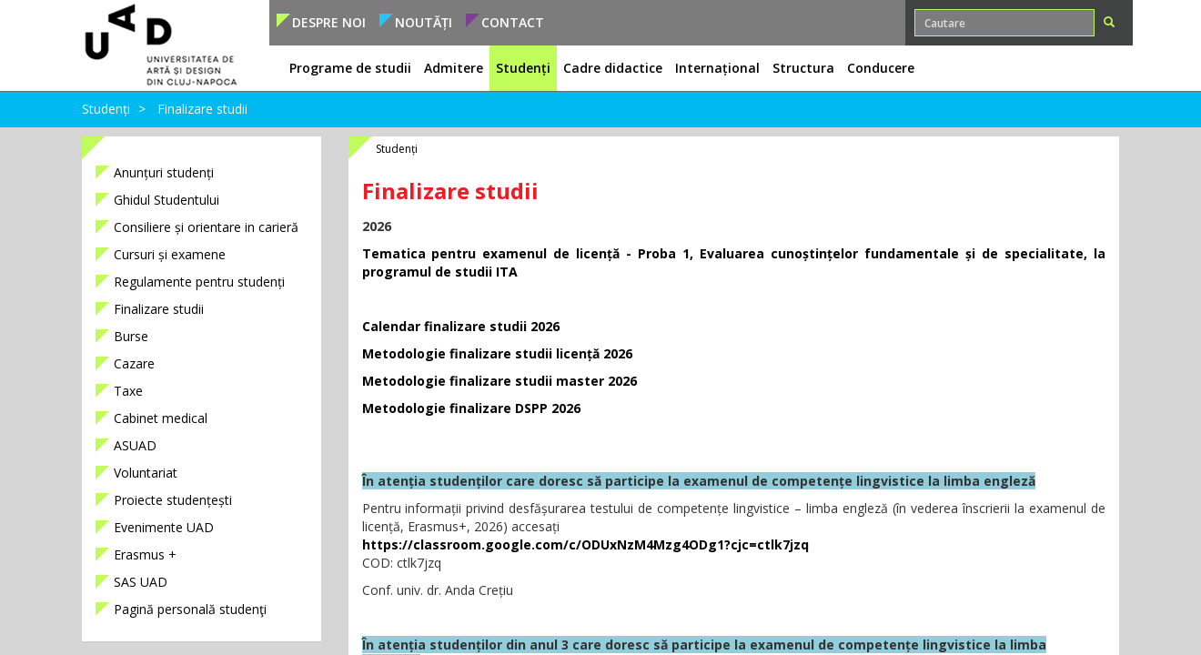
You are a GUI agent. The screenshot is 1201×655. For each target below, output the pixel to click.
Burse (131, 336)
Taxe (128, 390)
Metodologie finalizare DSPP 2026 (471, 408)
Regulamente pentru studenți (199, 281)
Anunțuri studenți (164, 172)
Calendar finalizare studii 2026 (461, 326)
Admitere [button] (453, 67)
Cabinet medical (160, 418)
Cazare (134, 363)
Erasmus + (145, 554)
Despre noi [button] (329, 22)
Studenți (106, 108)
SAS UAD (140, 581)
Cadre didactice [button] (612, 67)
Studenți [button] (523, 67)
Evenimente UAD (164, 527)
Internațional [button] (717, 67)
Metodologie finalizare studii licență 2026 (497, 353)
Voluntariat (145, 472)
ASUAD (135, 445)
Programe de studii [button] (350, 67)
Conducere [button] (880, 67)
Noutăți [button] (423, 22)
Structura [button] (803, 67)
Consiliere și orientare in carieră (206, 227)
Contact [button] (512, 22)
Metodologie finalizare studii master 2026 (499, 380)
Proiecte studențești (173, 500)
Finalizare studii (202, 108)
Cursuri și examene (170, 254)
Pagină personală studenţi (190, 609)
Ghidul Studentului (166, 199)
